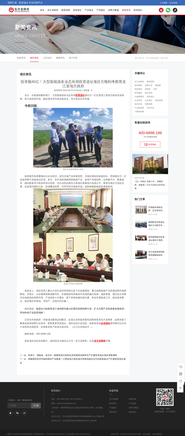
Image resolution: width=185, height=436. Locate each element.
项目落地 (148, 93)
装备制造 (138, 89)
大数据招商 (139, 111)
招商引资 (148, 85)
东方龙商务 (52, 10)
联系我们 (138, 10)
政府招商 (138, 85)
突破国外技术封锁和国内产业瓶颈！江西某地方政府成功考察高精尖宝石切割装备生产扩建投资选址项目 (74, 357)
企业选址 (148, 100)
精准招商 (65, 10)
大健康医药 (139, 96)
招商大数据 (113, 10)
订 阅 (35, 399)
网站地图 (126, 431)
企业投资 (138, 100)
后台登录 (173, 3)
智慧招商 (148, 104)
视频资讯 (60, 58)
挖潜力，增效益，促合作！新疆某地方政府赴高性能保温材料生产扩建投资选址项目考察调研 (69, 353)
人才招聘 (164, 3)
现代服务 (138, 93)
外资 (155, 89)
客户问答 (73, 58)
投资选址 (77, 10)
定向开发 (150, 108)
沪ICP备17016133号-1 (54, 428)
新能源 (158, 85)
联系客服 (150, 144)
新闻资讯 (126, 10)
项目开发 (138, 104)
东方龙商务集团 (153, 58)
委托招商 (150, 81)
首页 (42, 10)
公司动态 (47, 58)
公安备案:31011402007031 (76, 428)
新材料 (147, 89)
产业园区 (100, 10)
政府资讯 (21, 58)
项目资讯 (164, 58)
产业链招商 (139, 108)
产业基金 (89, 10)
